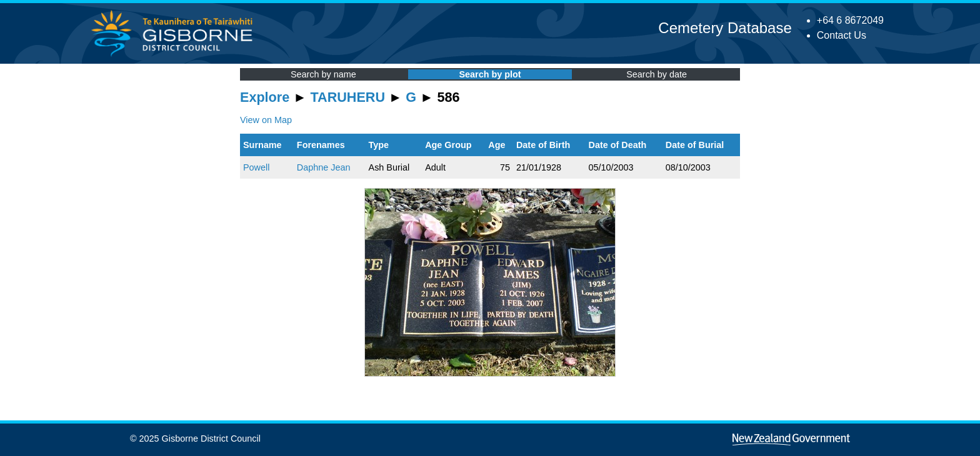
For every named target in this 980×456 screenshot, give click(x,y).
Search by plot (490, 74)
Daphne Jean (324, 167)
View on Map (266, 120)
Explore (264, 97)
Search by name (323, 74)
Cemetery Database (724, 27)
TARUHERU (348, 97)
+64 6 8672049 (850, 20)
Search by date (656, 74)
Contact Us (841, 35)
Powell (256, 167)
